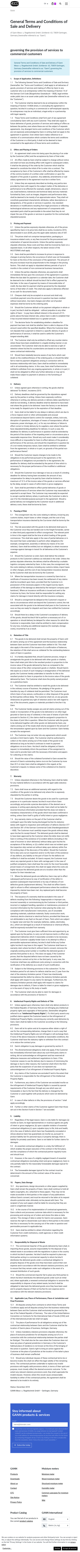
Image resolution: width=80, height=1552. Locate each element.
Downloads (15, 1479)
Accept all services (70, 1548)
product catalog (26, 1521)
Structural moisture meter (52, 1483)
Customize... (7, 1548)
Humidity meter (48, 1488)
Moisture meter (48, 1474)
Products (14, 1474)
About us (14, 1483)
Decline (57, 1548)
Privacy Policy (16, 1502)
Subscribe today (22, 1445)
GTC (12, 1493)
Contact (13, 1488)
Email (14, 1421)
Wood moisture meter (51, 1479)
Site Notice (14, 1497)
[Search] (60, 3)
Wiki (43, 1500)
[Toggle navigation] (66, 3)
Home (12, 10)
